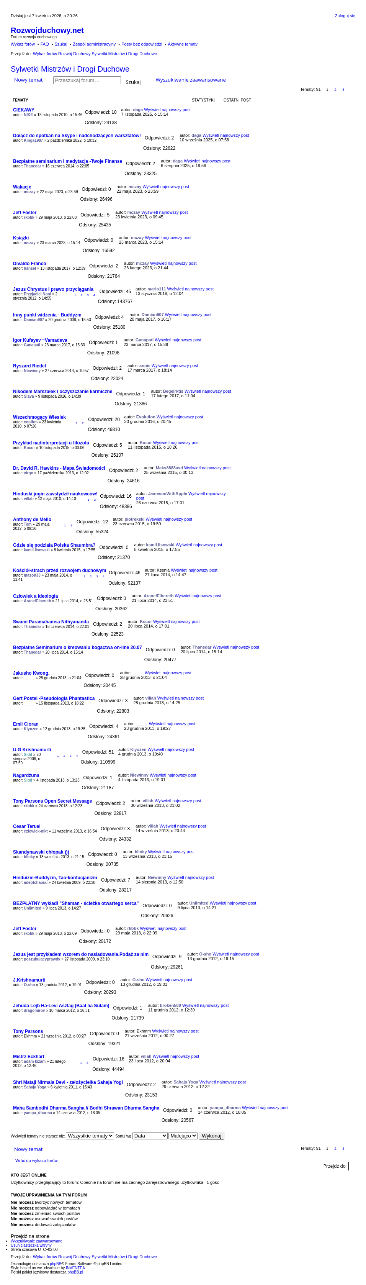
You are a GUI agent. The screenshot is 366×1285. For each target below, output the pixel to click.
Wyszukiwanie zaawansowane (191, 79)
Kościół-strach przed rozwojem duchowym (59, 570)
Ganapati (32, 345)
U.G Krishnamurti (32, 749)
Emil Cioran (26, 724)
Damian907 (34, 320)
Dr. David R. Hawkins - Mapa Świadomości (59, 468)
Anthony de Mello (32, 519)
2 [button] (335, 89)
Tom (27, 524)
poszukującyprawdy (42, 959)
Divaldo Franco (29, 263)
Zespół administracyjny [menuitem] (94, 44)
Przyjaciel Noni (37, 294)
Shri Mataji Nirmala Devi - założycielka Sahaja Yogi (68, 1082)
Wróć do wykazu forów (36, 1160)
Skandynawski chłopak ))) (41, 852)
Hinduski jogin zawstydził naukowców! (55, 494)
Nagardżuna (26, 775)
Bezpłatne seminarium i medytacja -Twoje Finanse (67, 161)
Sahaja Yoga (35, 1087)
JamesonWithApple (167, 493)
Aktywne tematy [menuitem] (183, 44)
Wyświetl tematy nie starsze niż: (62, 1136)
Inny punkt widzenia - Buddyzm (47, 315)
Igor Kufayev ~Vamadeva (40, 340)
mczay (30, 192)
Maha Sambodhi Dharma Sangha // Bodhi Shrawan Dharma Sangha (86, 1108)
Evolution (145, 417)
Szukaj (133, 81)
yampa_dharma (38, 1113)
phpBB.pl (75, 1272)
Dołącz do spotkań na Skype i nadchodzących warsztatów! (77, 135)
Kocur (29, 448)
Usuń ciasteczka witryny (31, 1245)
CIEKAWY (23, 110)
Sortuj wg (141, 1136)
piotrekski (135, 519)
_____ (29, 678)
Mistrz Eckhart (28, 1056)
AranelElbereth (37, 601)
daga (138, 109)
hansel (30, 268)
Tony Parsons (28, 1031)
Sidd (28, 754)
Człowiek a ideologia (35, 596)
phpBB (55, 1264)
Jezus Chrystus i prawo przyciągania (53, 289)
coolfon (31, 422)
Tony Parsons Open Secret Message (52, 801)
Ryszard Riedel (29, 366)
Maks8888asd (169, 467)
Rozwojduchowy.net (47, 30)
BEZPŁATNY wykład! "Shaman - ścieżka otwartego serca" (76, 903)
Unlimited (32, 908)
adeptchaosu (35, 882)
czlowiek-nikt (35, 831)
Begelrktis (173, 391)
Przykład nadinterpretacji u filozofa (51, 443)
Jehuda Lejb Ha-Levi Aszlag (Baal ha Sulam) (61, 1005)
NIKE (28, 115)
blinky (29, 857)
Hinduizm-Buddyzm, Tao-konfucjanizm (55, 877)
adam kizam (35, 1061)
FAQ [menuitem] (45, 44)
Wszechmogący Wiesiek (39, 417)
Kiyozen (31, 729)
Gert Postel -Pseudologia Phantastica (54, 698)
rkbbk (29, 217)
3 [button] (343, 89)
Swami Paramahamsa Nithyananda (51, 621)
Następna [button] (351, 89)
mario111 (156, 289)
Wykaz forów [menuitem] (23, 44)
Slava (29, 396)
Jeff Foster (24, 212)
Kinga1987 (33, 140)
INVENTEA (75, 1268)
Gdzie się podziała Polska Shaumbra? (54, 545)
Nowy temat (28, 79)
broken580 (170, 1005)
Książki (21, 238)
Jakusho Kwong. (31, 673)
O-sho (205, 954)
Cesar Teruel (27, 826)
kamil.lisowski (36, 550)
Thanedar (32, 166)
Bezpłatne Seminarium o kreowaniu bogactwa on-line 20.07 (77, 647)
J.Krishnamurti (29, 980)
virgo (28, 473)
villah (29, 499)
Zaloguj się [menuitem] (345, 15)
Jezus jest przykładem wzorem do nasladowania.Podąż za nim (81, 954)
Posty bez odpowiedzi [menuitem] (141, 44)
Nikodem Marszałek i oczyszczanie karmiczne (62, 391)
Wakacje (22, 187)
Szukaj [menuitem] (61, 44)
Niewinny (32, 371)
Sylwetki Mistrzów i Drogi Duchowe (70, 69)
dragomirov (34, 1010)
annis (144, 365)
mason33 (32, 575)
